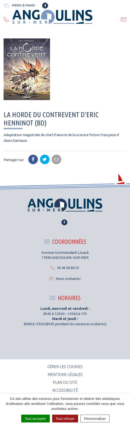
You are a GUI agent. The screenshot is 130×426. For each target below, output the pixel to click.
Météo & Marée (19, 5)
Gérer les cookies (65, 367)
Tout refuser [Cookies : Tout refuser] (65, 419)
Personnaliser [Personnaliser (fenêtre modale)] (95, 419)
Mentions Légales (65, 374)
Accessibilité (65, 390)
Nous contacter (65, 279)
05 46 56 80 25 (65, 268)
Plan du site (65, 382)
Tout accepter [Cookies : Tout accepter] (35, 419)
